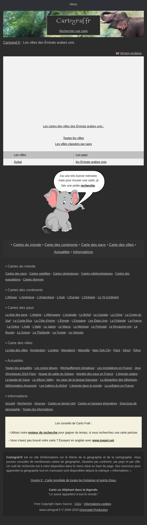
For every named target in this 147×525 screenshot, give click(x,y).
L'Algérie (35, 314)
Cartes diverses (33, 279)
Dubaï (18, 162)
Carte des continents (61, 245)
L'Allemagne (52, 314)
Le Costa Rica (22, 320)
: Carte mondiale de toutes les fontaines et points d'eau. (74, 480)
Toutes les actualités (18, 368)
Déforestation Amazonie (21, 385)
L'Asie (61, 297)
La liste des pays (16, 314)
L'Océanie (88, 297)
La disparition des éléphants (118, 379)
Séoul (127, 350)
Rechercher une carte (73, 31)
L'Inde (26, 326)
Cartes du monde (27, 245)
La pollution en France (119, 385)
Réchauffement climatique (77, 368)
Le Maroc (64, 326)
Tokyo (137, 350)
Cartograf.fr (11, 42)
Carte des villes (121, 245)
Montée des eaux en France (94, 374)
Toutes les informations (38, 409)
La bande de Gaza (17, 379)
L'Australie (70, 314)
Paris (116, 350)
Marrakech (68, 350)
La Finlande (118, 320)
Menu (73, 4)
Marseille (84, 350)
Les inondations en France (114, 368)
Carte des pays (93, 245)
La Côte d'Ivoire (44, 320)
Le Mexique (81, 326)
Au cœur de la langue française (77, 379)
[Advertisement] (73, 92)
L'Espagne (79, 320)
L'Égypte (63, 320)
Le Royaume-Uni (120, 326)
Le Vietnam (76, 332)
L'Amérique (26, 297)
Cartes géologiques (66, 273)
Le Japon (50, 326)
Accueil (10, 403)
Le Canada (100, 314)
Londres (53, 350)
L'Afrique (11, 297)
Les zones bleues (46, 368)
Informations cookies (97, 504)
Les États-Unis (98, 320)
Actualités (62, 252)
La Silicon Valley (43, 379)
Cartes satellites (40, 273)
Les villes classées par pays (73, 144)
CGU (78, 504)
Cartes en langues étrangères (97, 403)
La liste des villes (16, 350)
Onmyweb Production (94, 509)
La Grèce (13, 326)
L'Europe (73, 297)
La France (135, 320)
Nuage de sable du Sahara (56, 374)
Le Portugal (99, 326)
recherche (88, 185)
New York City (101, 350)
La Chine (116, 314)
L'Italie (37, 326)
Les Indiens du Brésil (53, 385)
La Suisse (23, 332)
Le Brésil (85, 314)
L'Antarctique (45, 297)
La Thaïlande (41, 332)
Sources (39, 403)
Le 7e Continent (108, 297)
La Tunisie (59, 332)
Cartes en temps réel (62, 403)
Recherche (25, 403)
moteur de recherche (43, 432)
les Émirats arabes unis (91, 162)
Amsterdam (37, 350)
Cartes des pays (16, 273)
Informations (83, 252)
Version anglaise (131, 53)
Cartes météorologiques (97, 273)
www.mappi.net (103, 440)
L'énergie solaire (126, 374)
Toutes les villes (73, 138)
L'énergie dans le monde (86, 385)
